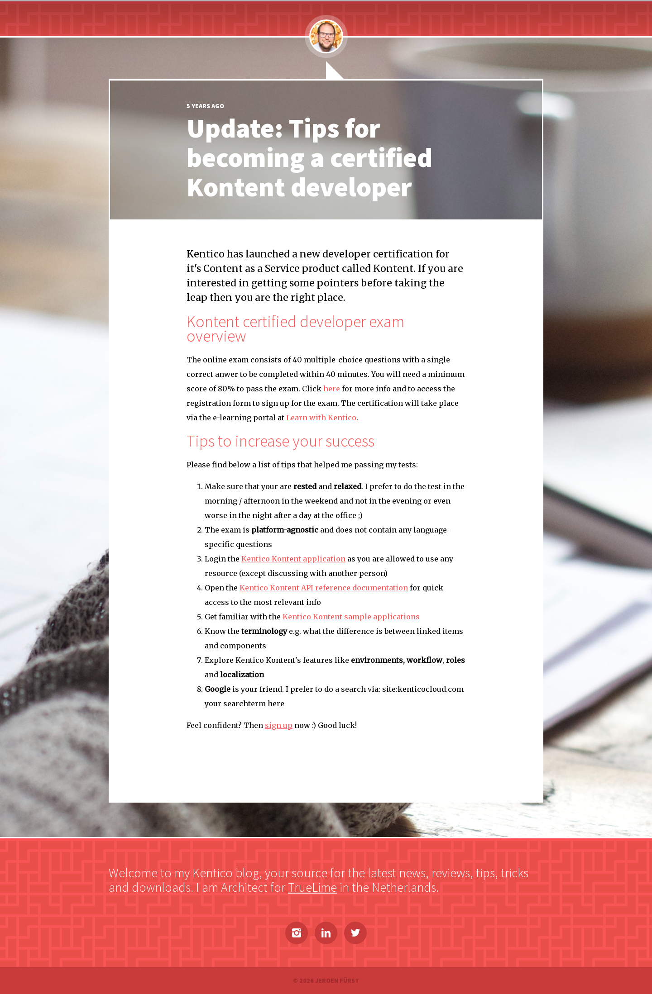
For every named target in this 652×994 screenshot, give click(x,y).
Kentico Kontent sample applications (351, 616)
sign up (278, 725)
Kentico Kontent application (293, 558)
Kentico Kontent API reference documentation (324, 587)
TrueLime (312, 887)
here (331, 388)
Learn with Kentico (321, 417)
